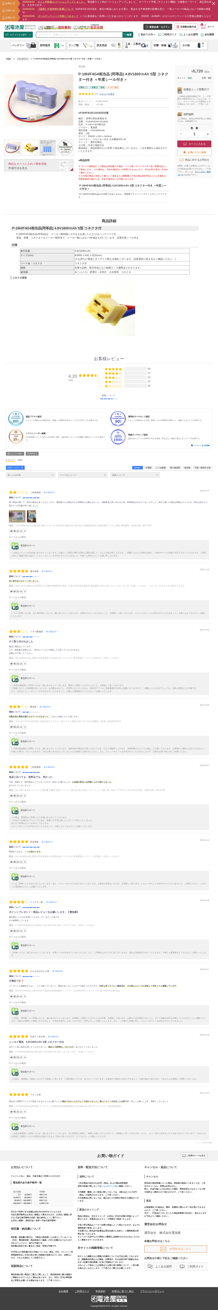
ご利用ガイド (167, 34)
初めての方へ (146, 34)
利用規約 (100, 1291)
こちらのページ (108, 1186)
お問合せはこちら (175, 1248)
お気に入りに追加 (194, 152)
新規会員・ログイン (158, 26)
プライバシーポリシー (152, 1291)
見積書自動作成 (186, 26)
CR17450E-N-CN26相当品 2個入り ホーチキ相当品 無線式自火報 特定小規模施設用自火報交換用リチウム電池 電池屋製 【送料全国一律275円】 (83, 525)
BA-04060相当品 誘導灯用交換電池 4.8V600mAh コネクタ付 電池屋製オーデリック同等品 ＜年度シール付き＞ (68, 658)
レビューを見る (107, 94)
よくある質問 (188, 34)
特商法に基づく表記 (123, 1291)
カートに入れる (194, 144)
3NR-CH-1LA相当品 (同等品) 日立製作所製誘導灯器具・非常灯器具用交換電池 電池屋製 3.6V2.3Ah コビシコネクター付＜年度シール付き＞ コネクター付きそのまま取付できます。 (101, 586)
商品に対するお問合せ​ (194, 160)
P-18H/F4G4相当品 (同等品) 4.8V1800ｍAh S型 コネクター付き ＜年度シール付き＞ (55, 925)
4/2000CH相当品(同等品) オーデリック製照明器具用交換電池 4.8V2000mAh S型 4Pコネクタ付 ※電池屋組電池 (68, 1106)
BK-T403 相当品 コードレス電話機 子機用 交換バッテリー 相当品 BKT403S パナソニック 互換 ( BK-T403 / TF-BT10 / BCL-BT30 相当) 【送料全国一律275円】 (90, 790)
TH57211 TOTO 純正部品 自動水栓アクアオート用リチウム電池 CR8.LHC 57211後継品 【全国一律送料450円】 (68, 721)
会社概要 (207, 34)
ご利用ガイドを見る (193, 1155)
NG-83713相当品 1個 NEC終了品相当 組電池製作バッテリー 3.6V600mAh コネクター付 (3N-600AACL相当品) (67, 990)
